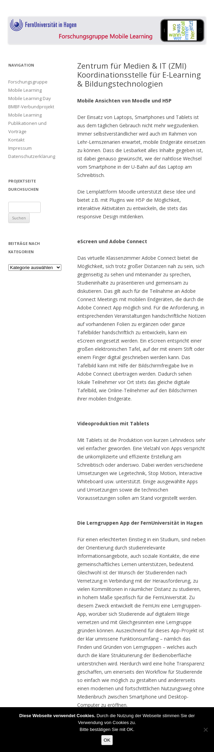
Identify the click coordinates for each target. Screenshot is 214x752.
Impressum (20, 148)
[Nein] (205, 729)
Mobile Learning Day (29, 98)
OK (107, 740)
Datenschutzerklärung (31, 156)
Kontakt (16, 140)
